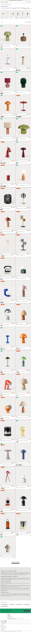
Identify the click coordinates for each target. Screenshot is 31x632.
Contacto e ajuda (9, 616)
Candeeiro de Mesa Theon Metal (4, 487)
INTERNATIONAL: (11, 618)
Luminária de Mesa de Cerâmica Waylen (5, 92)
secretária (14, 8)
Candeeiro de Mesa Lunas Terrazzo (20, 487)
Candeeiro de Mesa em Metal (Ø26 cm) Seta (22, 510)
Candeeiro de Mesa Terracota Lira (20, 394)
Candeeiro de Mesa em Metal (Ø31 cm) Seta (22, 301)
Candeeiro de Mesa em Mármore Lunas (21, 278)
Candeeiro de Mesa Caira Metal (20, 231)
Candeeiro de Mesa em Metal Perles (5, 301)
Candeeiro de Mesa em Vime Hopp (5, 208)
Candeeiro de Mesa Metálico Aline (5, 417)
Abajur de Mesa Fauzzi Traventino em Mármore (22, 185)
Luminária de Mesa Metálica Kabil (4, 69)
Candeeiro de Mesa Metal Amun (4, 324)
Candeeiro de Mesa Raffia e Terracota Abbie (22, 324)
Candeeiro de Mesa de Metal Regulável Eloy (22, 115)
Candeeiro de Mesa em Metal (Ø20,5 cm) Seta (6, 231)
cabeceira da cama (25, 8)
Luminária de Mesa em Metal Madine (21, 138)
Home (1, 4)
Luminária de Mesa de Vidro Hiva (20, 92)
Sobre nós (8, 614)
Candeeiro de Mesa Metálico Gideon (5, 185)
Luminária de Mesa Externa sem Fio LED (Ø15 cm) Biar (7, 115)
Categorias (8, 615)
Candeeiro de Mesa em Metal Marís (5, 394)
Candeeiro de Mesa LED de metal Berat (5, 440)
